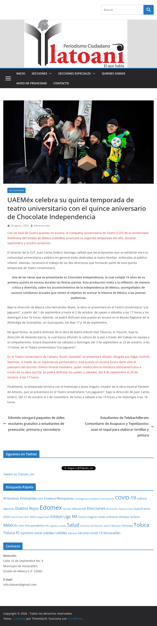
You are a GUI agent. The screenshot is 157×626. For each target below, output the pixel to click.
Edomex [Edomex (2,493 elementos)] (51, 507)
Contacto (61, 83)
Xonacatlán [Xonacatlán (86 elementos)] (111, 533)
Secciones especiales (74, 73)
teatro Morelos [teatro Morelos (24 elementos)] (112, 525)
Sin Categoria (16, 190)
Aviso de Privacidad (31, 83)
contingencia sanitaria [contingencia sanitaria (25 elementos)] (87, 498)
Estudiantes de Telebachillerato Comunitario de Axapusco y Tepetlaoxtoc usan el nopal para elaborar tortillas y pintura (119, 426)
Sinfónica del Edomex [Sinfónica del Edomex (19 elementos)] (91, 525)
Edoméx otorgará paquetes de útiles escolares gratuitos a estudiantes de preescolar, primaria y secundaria (34, 423)
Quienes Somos (113, 73)
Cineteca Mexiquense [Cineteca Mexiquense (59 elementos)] (59, 498)
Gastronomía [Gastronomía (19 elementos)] (126, 508)
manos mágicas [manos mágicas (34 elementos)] (87, 517)
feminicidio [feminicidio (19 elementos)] (112, 508)
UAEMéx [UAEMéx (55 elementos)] (61, 533)
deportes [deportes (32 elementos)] (8, 509)
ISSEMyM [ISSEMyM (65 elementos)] (56, 517)
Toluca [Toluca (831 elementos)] (141, 524)
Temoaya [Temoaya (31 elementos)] (127, 525)
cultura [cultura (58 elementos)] (142, 498)
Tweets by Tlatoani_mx (18, 474)
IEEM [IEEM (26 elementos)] (33, 516)
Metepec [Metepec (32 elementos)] (124, 517)
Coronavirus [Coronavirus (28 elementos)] (107, 498)
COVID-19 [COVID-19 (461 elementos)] (125, 498)
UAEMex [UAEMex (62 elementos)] (49, 533)
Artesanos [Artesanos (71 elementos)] (11, 498)
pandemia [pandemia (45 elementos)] (37, 525)
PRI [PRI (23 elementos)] (47, 525)
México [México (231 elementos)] (10, 525)
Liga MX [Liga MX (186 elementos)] (70, 516)
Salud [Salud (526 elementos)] (73, 525)
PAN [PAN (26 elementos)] (27, 525)
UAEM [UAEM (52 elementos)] (38, 533)
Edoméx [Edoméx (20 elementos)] (67, 508)
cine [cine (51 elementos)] (40, 498)
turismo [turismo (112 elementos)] (27, 532)
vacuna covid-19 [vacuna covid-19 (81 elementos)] (90, 533)
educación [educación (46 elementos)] (79, 509)
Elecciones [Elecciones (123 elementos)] (96, 508)
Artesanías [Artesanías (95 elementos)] (28, 498)
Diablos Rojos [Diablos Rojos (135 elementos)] (27, 508)
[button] (49, 73)
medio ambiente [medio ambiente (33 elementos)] (108, 517)
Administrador (42, 225)
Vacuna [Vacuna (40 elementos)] (72, 533)
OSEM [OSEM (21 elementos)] (21, 525)
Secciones (39, 73)
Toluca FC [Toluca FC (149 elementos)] (11, 532)
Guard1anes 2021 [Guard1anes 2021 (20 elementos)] (20, 516)
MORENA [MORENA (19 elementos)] (135, 517)
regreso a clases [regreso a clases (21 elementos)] (57, 525)
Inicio (20, 73)
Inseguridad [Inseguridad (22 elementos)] (42, 516)
